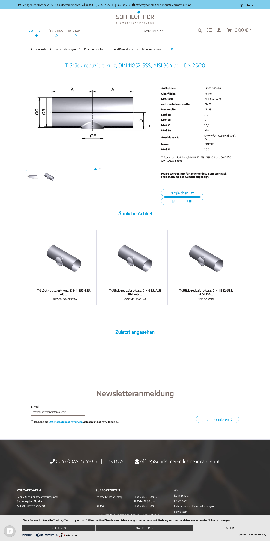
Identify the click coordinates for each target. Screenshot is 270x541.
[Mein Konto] (219, 30)
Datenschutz (181, 495)
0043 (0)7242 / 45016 (73, 461)
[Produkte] (36, 31)
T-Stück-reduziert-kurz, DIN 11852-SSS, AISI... (64, 292)
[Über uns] (56, 31)
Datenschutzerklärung (257, 534)
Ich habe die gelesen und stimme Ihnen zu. (75, 421)
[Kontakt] (75, 31)
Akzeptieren (144, 528)
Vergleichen (181, 193)
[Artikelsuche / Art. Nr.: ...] (173, 30)
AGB (176, 490)
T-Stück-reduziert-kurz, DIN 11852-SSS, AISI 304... (206, 292)
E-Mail (35, 406)
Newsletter (180, 511)
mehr (230, 528)
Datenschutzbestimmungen (66, 421)
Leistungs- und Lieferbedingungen (194, 506)
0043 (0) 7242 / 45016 (98, 5)
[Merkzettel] (209, 30)
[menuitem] (245, 5)
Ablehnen (59, 528)
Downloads (180, 501)
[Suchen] (200, 30)
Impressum (242, 534)
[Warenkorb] (239, 30)
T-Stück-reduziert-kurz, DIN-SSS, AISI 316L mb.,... (135, 292)
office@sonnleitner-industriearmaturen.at (163, 5)
